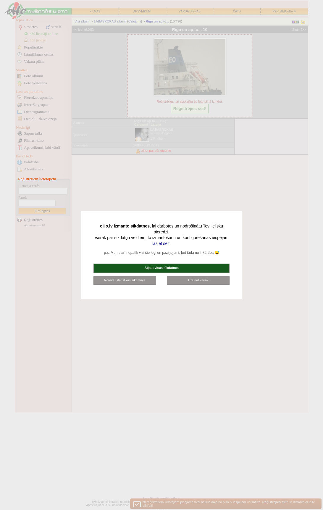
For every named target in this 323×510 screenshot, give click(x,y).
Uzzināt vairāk (198, 280)
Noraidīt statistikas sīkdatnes (125, 280)
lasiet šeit (160, 243)
